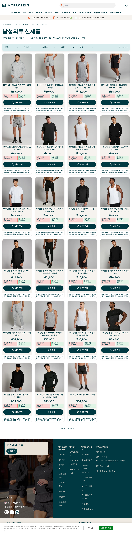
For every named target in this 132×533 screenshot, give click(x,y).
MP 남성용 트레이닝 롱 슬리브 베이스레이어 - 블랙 (50, 396)
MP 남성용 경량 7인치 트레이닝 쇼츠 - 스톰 (17, 148)
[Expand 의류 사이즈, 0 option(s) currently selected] (49, 47)
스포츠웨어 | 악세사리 (74, 462)
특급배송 (62, 491)
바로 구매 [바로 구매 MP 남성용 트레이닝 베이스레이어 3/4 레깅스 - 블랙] (49, 288)
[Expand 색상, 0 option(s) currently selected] (67, 47)
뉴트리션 (39, 13)
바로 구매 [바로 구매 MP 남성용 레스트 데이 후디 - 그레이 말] (17, 102)
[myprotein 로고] (15, 5)
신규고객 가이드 (74, 471)
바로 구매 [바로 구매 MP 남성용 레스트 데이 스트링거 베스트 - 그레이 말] (49, 350)
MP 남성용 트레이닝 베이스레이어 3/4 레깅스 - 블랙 (49, 272)
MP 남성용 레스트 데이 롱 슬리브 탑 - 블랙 (17, 396)
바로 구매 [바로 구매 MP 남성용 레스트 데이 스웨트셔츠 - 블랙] (114, 288)
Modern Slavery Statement (86, 468)
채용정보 (85, 504)
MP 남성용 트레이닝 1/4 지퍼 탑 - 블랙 (82, 210)
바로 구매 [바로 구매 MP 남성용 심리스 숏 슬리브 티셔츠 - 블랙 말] (114, 350)
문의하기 (62, 460)
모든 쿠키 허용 (106, 528)
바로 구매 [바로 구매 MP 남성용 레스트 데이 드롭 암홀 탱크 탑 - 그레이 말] (82, 102)
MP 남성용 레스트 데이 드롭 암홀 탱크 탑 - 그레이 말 (82, 86)
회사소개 (85, 454)
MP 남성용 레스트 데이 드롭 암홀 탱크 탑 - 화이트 (82, 148)
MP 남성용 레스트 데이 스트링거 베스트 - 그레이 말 (50, 334)
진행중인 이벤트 (115, 13)
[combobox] (87, 5)
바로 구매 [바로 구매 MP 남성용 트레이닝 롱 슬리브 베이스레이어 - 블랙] (49, 412)
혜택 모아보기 (101, 452)
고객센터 (62, 454)
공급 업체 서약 (87, 509)
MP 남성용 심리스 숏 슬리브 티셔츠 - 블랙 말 (115, 334)
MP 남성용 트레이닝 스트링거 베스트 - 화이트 (115, 210)
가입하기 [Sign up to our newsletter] (11, 451)
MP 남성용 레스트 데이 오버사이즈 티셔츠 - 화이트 (17, 210)
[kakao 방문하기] (17, 512)
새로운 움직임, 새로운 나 (105, 471)
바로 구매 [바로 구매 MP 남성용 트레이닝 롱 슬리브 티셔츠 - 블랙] (17, 288)
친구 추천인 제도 (111, 459)
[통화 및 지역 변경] (26, 503)
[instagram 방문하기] (6, 512)
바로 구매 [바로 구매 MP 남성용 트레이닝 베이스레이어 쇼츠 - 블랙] (49, 226)
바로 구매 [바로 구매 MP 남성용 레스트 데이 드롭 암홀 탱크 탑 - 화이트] (82, 164)
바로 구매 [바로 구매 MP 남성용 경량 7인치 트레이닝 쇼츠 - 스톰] (17, 164)
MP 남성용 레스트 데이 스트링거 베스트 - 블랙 (82, 272)
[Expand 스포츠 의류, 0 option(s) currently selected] (30, 47)
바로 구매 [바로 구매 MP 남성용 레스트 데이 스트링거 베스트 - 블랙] (82, 288)
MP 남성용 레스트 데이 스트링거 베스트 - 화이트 (82, 334)
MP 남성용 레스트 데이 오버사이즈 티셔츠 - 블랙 (49, 148)
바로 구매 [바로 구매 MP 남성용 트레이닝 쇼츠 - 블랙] (82, 412)
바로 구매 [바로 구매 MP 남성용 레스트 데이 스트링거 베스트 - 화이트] (82, 350)
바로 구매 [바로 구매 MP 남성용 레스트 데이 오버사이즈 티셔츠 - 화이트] (17, 226)
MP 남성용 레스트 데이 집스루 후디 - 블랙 (115, 148)
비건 (74, 13)
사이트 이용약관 (87, 488)
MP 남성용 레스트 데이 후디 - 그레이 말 (17, 86)
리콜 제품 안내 (62, 504)
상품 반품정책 (62, 475)
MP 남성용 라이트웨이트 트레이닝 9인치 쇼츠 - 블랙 (114, 86)
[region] (66, 528)
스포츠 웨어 (35, 24)
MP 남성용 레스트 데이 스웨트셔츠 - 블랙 (115, 272)
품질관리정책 (87, 460)
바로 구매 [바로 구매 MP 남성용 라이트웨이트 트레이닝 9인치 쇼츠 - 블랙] (114, 102)
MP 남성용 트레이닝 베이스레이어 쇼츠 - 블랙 (49, 210)
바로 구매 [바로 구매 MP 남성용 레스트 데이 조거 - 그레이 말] (17, 350)
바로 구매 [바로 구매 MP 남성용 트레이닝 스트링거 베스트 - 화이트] (114, 226)
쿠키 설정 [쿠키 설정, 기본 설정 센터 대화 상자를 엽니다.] (90, 528)
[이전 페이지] (57, 428)
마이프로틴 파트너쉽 (87, 497)
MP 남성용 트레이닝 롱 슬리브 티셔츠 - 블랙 (17, 272)
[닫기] (128, 528)
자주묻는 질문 (62, 467)
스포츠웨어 (48, 13)
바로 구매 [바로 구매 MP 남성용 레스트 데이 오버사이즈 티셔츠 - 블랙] (49, 164)
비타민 (57, 13)
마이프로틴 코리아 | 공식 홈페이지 (16, 24)
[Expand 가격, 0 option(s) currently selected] (86, 47)
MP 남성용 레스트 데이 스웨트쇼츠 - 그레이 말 (49, 86)
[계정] (119, 5)
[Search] (62, 5)
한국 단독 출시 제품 (100, 13)
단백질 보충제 (28, 13)
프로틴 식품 (66, 13)
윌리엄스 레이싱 (102, 466)
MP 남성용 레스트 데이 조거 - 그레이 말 (17, 334)
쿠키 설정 (8, 498)
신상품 (44, 24)
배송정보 (62, 497)
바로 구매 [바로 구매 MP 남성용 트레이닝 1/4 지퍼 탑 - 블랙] (82, 226)
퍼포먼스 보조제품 (84, 13)
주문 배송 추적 (62, 484)
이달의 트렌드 (16, 13)
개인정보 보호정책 (87, 479)
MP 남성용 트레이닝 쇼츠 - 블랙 (82, 395)
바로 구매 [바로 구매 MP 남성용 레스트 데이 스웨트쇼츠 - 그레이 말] (49, 102)
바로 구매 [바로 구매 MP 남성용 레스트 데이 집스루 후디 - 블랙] (114, 164)
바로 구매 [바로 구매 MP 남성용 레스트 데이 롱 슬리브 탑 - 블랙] (17, 412)
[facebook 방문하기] (12, 512)
